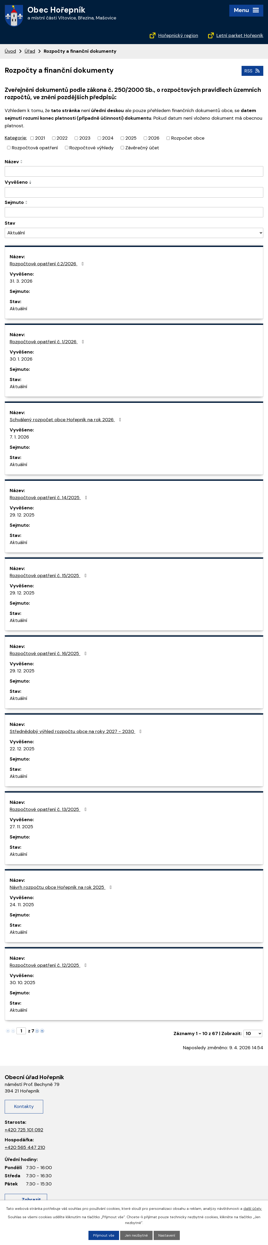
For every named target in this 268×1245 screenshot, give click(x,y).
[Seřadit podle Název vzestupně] (22, 161)
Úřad (30, 51)
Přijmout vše (103, 1235)
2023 (85, 138)
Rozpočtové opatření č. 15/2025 (49, 575)
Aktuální (18, 308)
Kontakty (24, 1106)
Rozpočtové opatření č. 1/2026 (48, 342)
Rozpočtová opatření (35, 147)
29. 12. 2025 (22, 515)
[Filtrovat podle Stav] (134, 233)
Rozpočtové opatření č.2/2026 (48, 264)
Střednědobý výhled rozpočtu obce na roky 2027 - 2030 (77, 731)
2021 (40, 138)
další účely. (252, 1208)
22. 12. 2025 (22, 749)
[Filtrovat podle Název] (134, 171)
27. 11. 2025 (21, 827)
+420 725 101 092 (24, 1130)
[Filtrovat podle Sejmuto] (134, 212)
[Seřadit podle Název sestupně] (22, 163)
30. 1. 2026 (21, 359)
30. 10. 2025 (22, 982)
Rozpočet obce (187, 138)
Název (12, 162)
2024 (108, 138)
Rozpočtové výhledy (91, 147)
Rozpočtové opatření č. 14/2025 (49, 497)
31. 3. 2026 (21, 281)
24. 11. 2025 (22, 904)
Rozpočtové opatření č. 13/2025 (49, 809)
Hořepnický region (178, 35)
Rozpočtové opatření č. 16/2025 (49, 653)
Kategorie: (16, 137)
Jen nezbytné (136, 1235)
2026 (153, 138)
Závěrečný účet (142, 147)
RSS (252, 70)
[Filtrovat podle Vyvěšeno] (134, 192)
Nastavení (166, 1235)
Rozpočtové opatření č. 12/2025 (49, 965)
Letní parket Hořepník (239, 35)
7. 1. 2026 (19, 437)
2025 (131, 138)
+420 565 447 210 (25, 1147)
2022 (62, 138)
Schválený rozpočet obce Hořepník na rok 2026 (66, 419)
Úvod (10, 51)
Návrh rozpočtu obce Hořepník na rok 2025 (62, 887)
